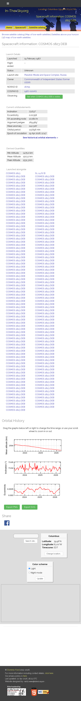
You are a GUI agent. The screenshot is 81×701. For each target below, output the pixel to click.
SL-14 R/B (40, 173)
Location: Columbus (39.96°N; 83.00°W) (57, 9)
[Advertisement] (40, 603)
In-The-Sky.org (16, 11)
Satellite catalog (37, 27)
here (25, 676)
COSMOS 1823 (13, 173)
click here (49, 673)
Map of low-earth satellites (38, 34)
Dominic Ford (13, 670)
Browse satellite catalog (13, 34)
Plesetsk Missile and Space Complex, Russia (45, 75)
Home (9, 27)
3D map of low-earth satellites (17, 37)
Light (32, 568)
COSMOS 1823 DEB (15, 176)
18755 (27, 87)
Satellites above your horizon (65, 34)
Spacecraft (20, 27)
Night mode (35, 572)
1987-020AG (30, 91)
